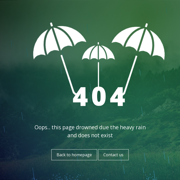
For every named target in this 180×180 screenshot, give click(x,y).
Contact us (113, 155)
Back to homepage (74, 155)
